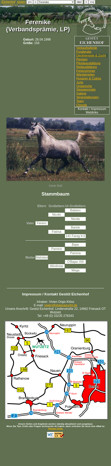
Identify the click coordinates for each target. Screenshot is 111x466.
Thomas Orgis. (55, 428)
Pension (82, 59)
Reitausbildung (86, 67)
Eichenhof (8, 2)
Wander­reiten (85, 74)
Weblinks (92, 112)
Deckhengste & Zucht (91, 55)
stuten (21, 2)
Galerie (81, 93)
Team (80, 101)
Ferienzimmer (85, 71)
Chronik (81, 105)
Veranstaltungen (87, 97)
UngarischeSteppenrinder (86, 87)
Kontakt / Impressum (92, 109)
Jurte (79, 82)
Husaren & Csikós (88, 78)
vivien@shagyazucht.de (60, 305)
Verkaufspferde (86, 48)
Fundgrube (83, 51)
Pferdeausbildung (88, 63)
